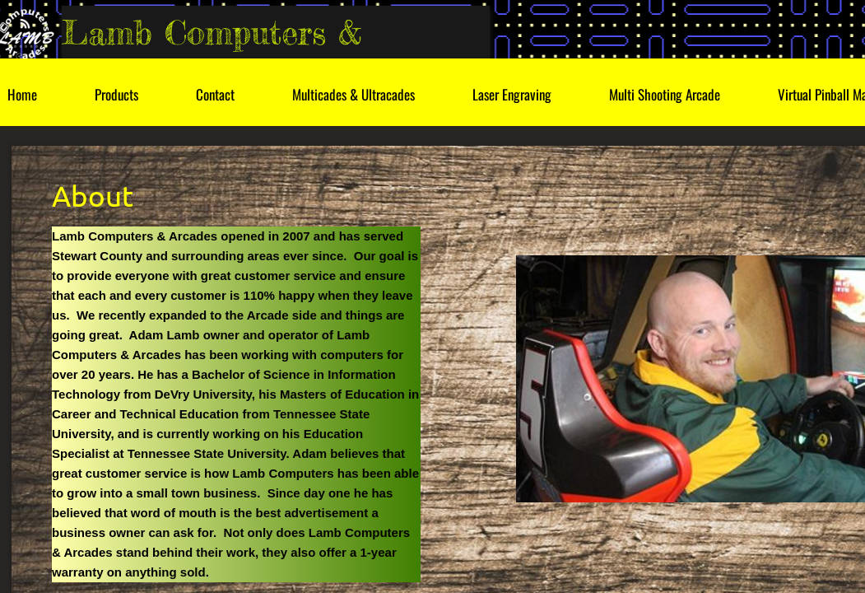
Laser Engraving (511, 94)
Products (116, 94)
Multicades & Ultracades (353, 94)
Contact (215, 94)
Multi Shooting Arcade (664, 94)
